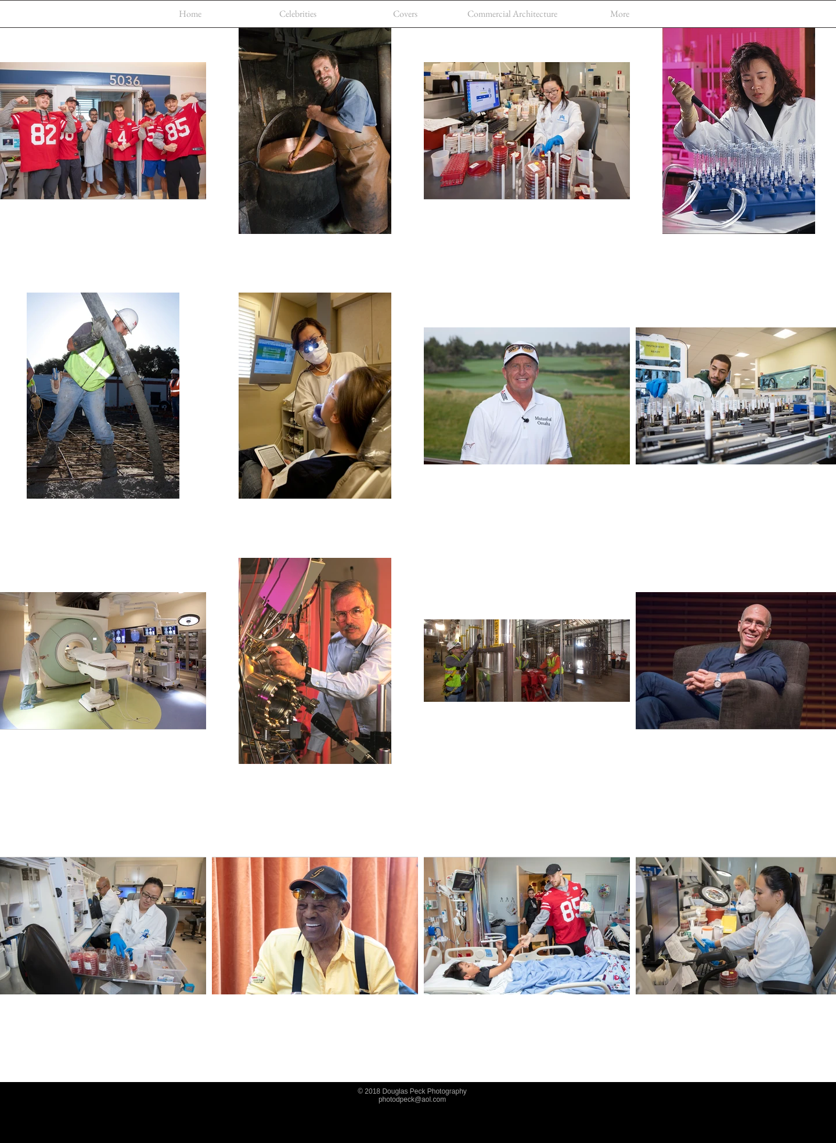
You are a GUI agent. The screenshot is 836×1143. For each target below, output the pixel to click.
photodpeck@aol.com (412, 1099)
